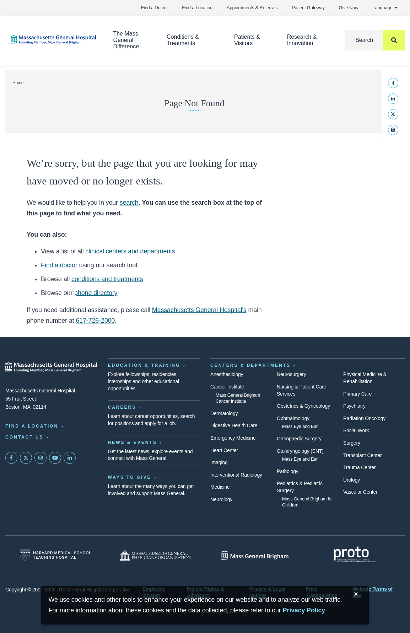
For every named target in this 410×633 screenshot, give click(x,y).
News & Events (132, 442)
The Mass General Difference (126, 40)
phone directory (95, 292)
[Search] (375, 40)
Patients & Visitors (247, 40)
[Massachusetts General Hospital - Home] (51, 367)
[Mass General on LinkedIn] (70, 458)
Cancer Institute (227, 387)
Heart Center (224, 450)
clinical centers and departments (130, 251)
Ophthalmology (293, 418)
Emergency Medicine (232, 438)
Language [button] (385, 7)
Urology (351, 480)
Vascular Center (360, 492)
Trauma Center (359, 467)
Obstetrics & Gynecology (303, 406)
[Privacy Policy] (304, 610)
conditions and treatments (107, 279)
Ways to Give (129, 477)
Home (17, 82)
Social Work (356, 430)
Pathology (287, 471)
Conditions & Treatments (183, 40)
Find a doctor (59, 265)
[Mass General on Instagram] (40, 458)
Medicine (220, 487)
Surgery (351, 443)
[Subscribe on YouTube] (55, 458)
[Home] (51, 39)
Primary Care (357, 394)
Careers (122, 407)
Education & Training (144, 365)
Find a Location (197, 7)
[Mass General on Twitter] (26, 458)
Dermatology (224, 413)
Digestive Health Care (233, 425)
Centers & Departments (250, 365)
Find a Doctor (154, 7)
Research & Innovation (302, 40)
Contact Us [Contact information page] (24, 437)
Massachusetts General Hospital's (199, 309)
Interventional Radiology (236, 475)
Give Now (348, 7)
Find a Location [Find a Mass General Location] (31, 426)
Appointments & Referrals (252, 7)
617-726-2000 (95, 320)
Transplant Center (362, 455)
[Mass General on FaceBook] (11, 458)
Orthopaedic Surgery (299, 438)
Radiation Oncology (364, 418)
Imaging (219, 462)
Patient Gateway (308, 7)
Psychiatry (354, 406)
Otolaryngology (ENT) (300, 451)
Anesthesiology (226, 374)
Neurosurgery (291, 374)
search (129, 202)
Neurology (221, 499)
